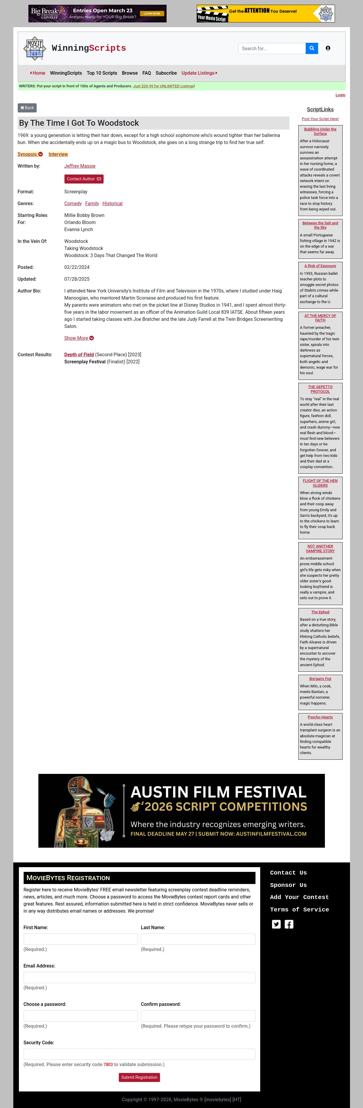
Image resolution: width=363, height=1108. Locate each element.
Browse (130, 73)
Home (37, 73)
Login (340, 95)
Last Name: (153, 927)
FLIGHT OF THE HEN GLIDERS (320, 482)
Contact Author (84, 179)
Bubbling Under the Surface (320, 131)
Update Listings (200, 73)
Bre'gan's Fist (320, 678)
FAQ (146, 73)
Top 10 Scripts (102, 73)
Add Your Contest (299, 897)
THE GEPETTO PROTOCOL (320, 389)
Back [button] (27, 107)
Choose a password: (45, 1004)
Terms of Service (299, 909)
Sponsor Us (288, 885)
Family (92, 203)
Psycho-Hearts (320, 717)
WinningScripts (66, 73)
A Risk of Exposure (320, 266)
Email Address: (39, 966)
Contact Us (288, 873)
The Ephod (320, 612)
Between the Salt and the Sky (320, 225)
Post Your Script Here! (320, 119)
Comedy (73, 203)
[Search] (272, 48)
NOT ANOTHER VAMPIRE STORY (320, 548)
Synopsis (30, 154)
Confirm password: (161, 1004)
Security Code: (39, 1042)
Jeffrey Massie (79, 166)
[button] (328, 48)
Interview (58, 154)
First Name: (36, 927)
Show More (79, 338)
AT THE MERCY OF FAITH (320, 317)
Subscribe (166, 73)
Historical (112, 203)
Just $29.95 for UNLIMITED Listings (163, 86)
